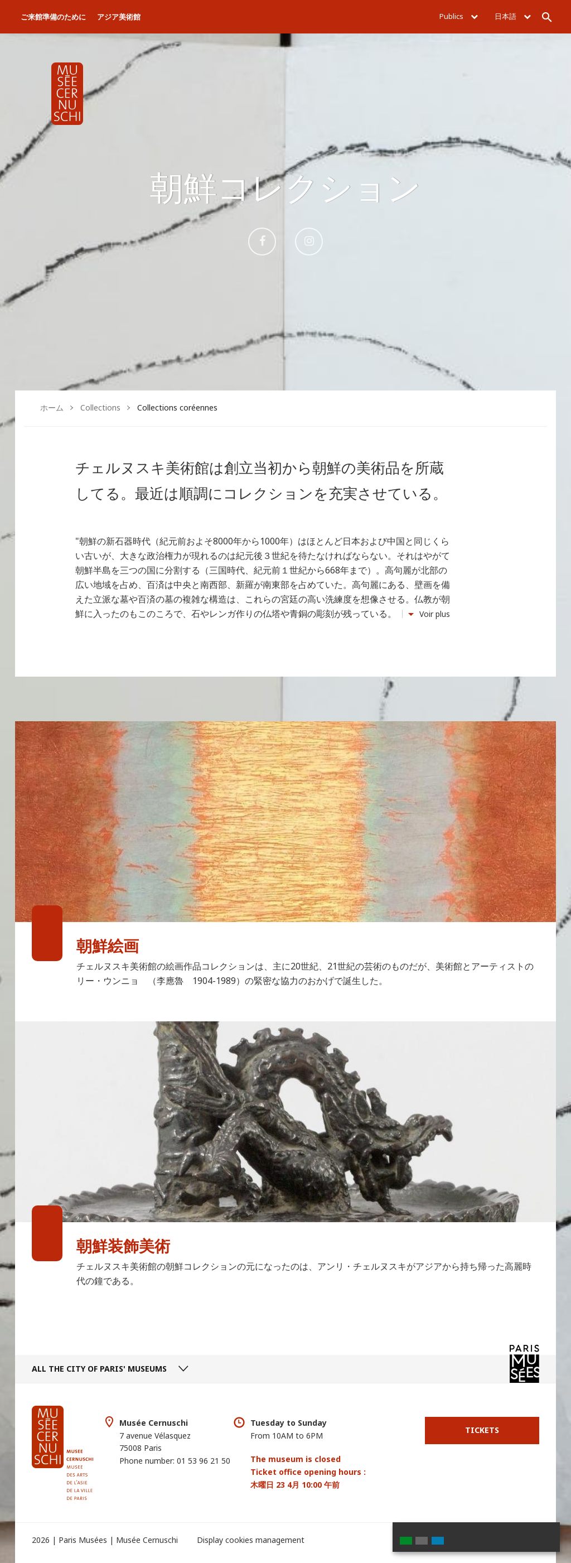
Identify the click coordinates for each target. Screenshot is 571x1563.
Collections (100, 407)
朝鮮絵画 (107, 945)
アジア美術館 (119, 17)
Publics (458, 16)
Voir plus (434, 614)
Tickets (482, 1430)
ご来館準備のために (53, 17)
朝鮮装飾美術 (123, 1245)
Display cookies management (250, 1540)
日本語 (513, 16)
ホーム (52, 407)
